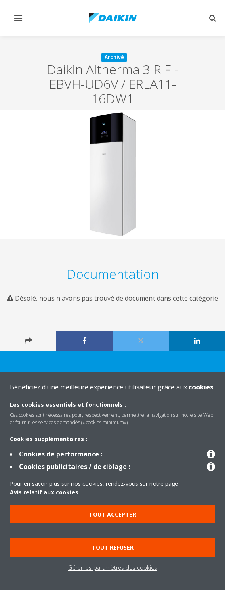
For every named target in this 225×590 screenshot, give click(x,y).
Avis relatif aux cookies (44, 492)
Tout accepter (112, 514)
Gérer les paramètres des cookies (112, 567)
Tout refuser (113, 547)
